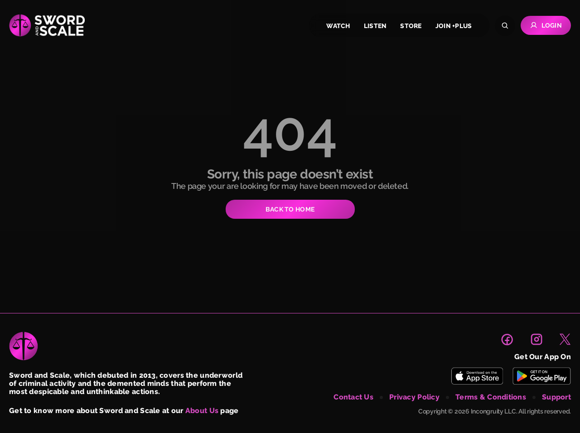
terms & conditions (490, 397)
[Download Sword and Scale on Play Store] (541, 376)
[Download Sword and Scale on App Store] (477, 376)
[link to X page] (565, 339)
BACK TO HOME (290, 209)
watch (338, 25)
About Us (201, 410)
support (556, 397)
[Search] (505, 25)
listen (375, 25)
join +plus (453, 25)
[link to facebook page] (507, 339)
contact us (353, 397)
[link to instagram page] (536, 339)
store (410, 25)
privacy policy (414, 397)
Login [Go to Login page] (546, 25)
